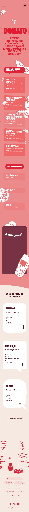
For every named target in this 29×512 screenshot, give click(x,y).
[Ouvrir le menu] (25, 5)
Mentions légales (10, 508)
